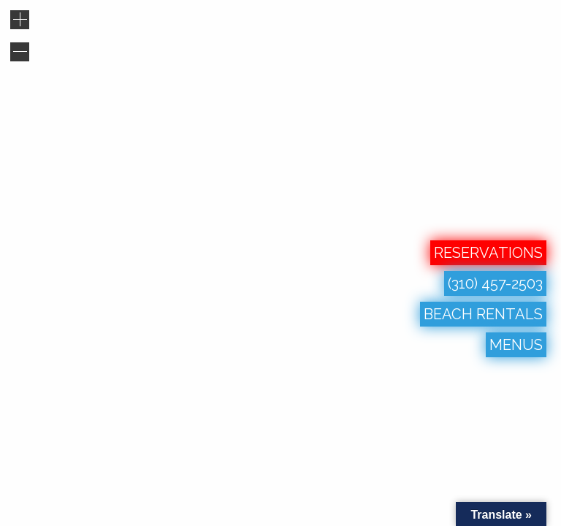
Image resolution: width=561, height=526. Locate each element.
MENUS (516, 345)
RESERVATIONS (488, 253)
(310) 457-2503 (495, 283)
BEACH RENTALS (483, 314)
